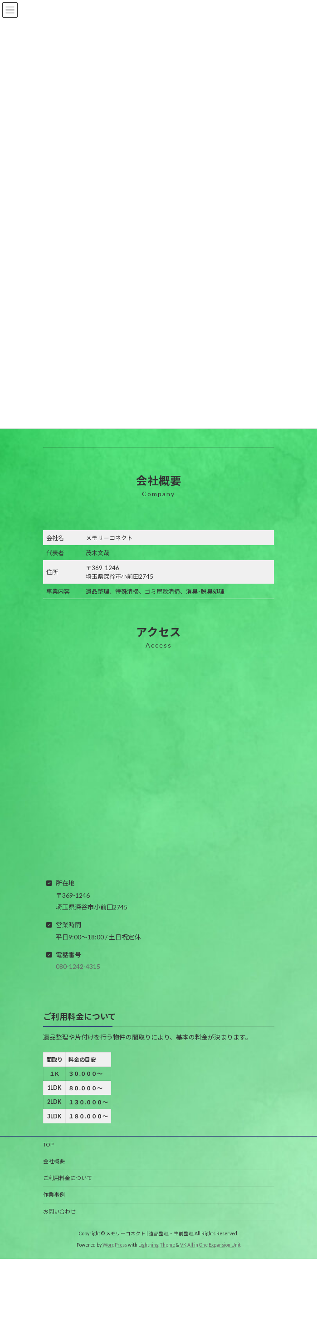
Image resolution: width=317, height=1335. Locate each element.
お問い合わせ (59, 1211)
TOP (48, 1144)
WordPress (114, 1245)
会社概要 (54, 1161)
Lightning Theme (156, 1245)
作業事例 (54, 1194)
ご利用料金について (67, 1178)
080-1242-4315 (78, 966)
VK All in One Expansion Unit (210, 1245)
